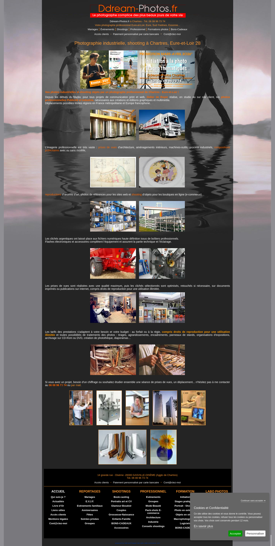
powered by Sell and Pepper (126, 543)
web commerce (150, 543)
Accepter (235, 533)
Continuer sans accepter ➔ (253, 500)
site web (140, 543)
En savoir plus (203, 526)
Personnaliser (255, 533)
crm (158, 543)
